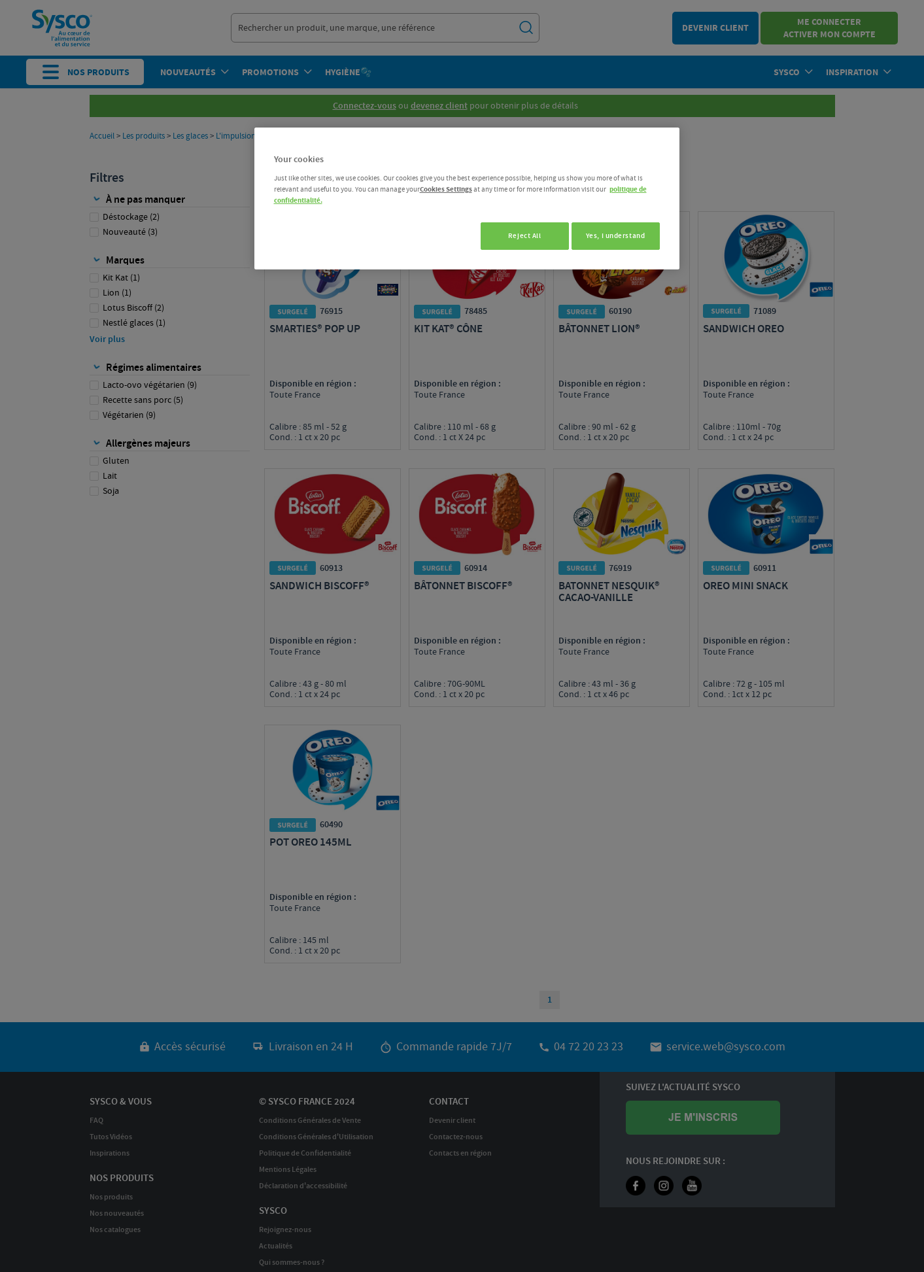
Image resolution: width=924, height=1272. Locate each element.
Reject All (517, 236)
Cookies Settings (446, 189)
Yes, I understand (615, 236)
